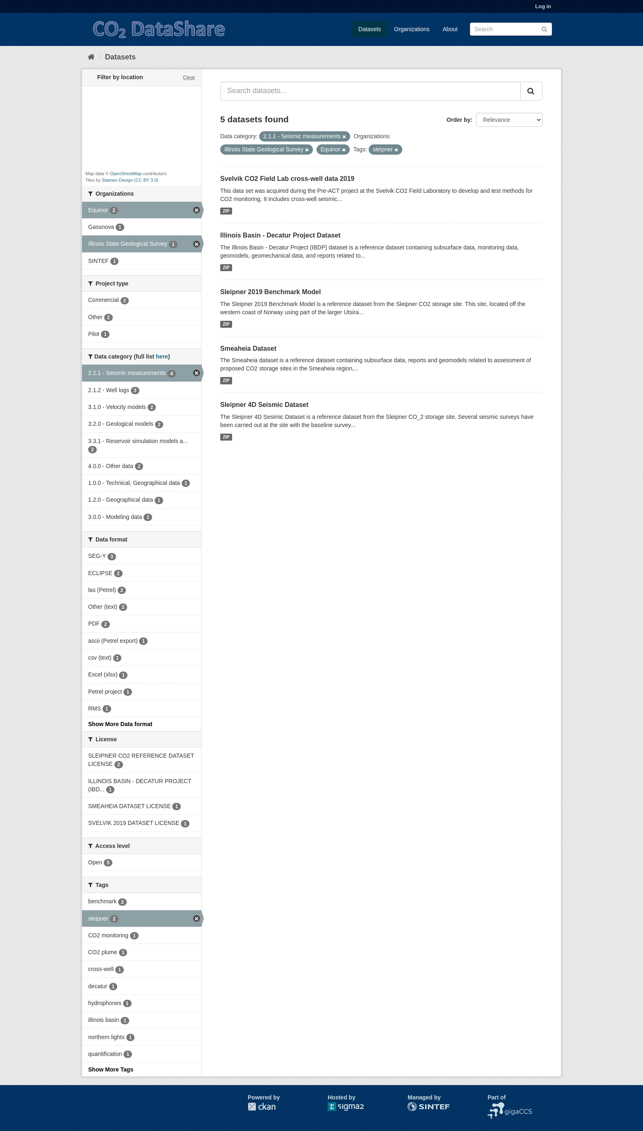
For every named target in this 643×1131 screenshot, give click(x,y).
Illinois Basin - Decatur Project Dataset (280, 235)
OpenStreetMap (126, 173)
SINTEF (418, 1106)
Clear (189, 77)
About (450, 29)
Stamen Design (117, 180)
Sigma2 (352, 1106)
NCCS (496, 1106)
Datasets (369, 29)
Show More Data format (120, 724)
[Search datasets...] (370, 91)
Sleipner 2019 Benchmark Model (270, 291)
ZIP (226, 210)
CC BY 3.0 (146, 180)
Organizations (411, 29)
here (162, 356)
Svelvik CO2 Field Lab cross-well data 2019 (287, 178)
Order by (458, 120)
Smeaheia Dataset (248, 348)
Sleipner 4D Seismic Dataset (264, 404)
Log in (543, 6)
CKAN (262, 1106)
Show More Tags (110, 1069)
